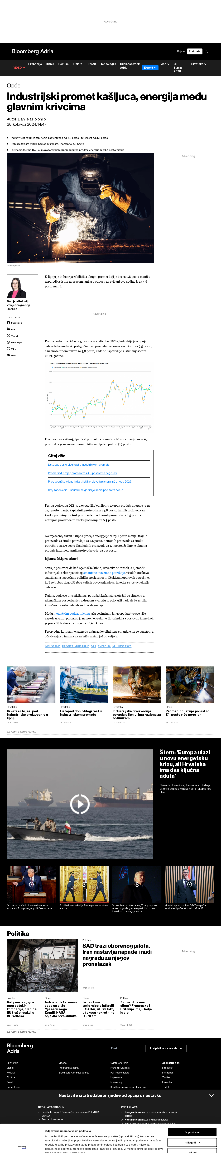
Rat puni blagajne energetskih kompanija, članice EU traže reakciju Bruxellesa (22, 1009)
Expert (150, 67)
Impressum (116, 1077)
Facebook (167, 1067)
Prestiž (91, 64)
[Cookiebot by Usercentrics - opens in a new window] (22, 1146)
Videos (62, 1063)
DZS (93, 646)
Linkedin (167, 1082)
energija (104, 646)
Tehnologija (108, 64)
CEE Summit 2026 (179, 67)
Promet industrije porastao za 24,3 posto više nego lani (82, 473)
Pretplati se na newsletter (166, 1048)
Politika (63, 64)
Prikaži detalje (54, 1146)
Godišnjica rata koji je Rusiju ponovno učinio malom (84, 907)
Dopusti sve (192, 1104)
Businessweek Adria (130, 65)
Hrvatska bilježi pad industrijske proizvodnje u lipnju (27, 714)
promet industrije (75, 646)
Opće (169, 707)
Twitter (166, 1077)
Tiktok (166, 1087)
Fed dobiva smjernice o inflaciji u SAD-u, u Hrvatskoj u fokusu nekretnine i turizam (98, 1009)
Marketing (116, 1082)
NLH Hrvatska (122, 646)
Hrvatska (12, 707)
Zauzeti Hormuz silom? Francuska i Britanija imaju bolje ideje (136, 1007)
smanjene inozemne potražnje (104, 573)
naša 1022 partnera (62, 1108)
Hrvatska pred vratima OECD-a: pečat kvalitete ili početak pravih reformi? (186, 907)
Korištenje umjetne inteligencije (128, 1087)
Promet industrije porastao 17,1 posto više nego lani (187, 712)
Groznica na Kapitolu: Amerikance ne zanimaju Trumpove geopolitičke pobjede (29, 907)
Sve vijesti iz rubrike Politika (21, 732)
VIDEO (19, 67)
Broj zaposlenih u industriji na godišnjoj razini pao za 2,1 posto (85, 490)
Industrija (52, 646)
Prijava (181, 51)
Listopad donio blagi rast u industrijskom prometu (79, 464)
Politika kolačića (119, 1072)
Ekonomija (35, 64)
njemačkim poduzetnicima (72, 613)
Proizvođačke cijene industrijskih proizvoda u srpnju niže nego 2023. (90, 481)
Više (165, 64)
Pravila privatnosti (120, 1067)
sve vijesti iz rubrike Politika (21, 1032)
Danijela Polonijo (32, 119)
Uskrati (192, 1124)
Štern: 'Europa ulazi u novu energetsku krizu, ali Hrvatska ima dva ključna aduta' (185, 764)
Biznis (50, 64)
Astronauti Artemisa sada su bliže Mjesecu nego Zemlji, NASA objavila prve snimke (61, 1009)
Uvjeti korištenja (119, 1063)
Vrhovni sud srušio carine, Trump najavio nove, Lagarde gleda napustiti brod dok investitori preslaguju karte (134, 908)
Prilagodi (192, 1114)
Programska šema (69, 1067)
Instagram (168, 1072)
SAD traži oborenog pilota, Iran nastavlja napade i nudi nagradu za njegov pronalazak (117, 955)
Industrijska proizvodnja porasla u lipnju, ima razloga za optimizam (137, 714)
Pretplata (195, 51)
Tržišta (77, 64)
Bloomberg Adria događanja (74, 1072)
